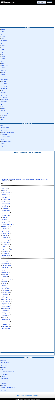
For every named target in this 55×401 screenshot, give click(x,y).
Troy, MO (4, 317)
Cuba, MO (4, 219)
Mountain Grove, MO (7, 279)
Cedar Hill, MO (5, 208)
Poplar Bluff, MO (6, 292)
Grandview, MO (5, 233)
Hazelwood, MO (5, 240)
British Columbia (5, 127)
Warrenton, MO (5, 321)
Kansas (3, 56)
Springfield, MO (5, 313)
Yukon (2, 146)
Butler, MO (4, 197)
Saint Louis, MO (5, 303)
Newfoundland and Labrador (7, 132)
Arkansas (3, 34)
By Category (18, 179)
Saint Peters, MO (6, 305)
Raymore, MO (5, 294)
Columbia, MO (5, 215)
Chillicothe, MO (5, 212)
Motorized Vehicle (5, 380)
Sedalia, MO (5, 310)
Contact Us (23, 395)
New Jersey (3, 81)
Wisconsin (3, 117)
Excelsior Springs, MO (7, 224)
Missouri (3, 72)
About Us (18, 395)
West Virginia (4, 115)
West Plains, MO (6, 328)
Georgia (3, 45)
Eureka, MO (5, 222)
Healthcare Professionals (35, 179)
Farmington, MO (5, 226)
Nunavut (3, 138)
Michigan (3, 67)
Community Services (5, 364)
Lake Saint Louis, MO (7, 265)
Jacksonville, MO (6, 253)
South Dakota (4, 101)
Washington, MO (6, 322)
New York (3, 85)
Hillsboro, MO (5, 246)
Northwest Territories (5, 136)
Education (3, 367)
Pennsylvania (4, 95)
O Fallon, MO (5, 285)
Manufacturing (4, 378)
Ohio (2, 90)
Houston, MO (5, 248)
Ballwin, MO (5, 188)
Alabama (3, 29)
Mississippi (3, 70)
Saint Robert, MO (6, 306)
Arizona (3, 33)
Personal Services (5, 381)
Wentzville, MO (5, 326)
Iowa (2, 54)
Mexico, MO (5, 274)
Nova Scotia (4, 134)
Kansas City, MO (6, 260)
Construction (4, 365)
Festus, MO (4, 230)
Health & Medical (25, 179)
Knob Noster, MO (6, 263)
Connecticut (4, 40)
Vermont (3, 108)
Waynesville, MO (6, 324)
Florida (2, 43)
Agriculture (3, 360)
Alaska (2, 31)
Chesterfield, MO (6, 210)
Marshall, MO (5, 270)
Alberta (2, 125)
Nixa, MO (4, 283)
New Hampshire (4, 79)
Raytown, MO (5, 296)
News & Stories (32, 397)
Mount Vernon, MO (6, 278)
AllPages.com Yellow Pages (8, 179)
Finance (3, 369)
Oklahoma (3, 92)
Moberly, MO (5, 276)
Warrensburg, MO (6, 319)
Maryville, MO (5, 272)
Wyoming (3, 119)
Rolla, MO (4, 297)
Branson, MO (5, 194)
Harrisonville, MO (6, 239)
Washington (3, 112)
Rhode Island (4, 97)
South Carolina (4, 99)
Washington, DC (4, 113)
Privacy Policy (29, 395)
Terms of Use (36, 395)
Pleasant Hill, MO (6, 290)
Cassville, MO (5, 206)
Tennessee (3, 103)
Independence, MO (6, 249)
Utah (2, 106)
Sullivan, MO (5, 315)
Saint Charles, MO (6, 299)
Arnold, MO (4, 187)
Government (4, 373)
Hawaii (2, 47)
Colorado (3, 38)
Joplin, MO (4, 257)
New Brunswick (4, 130)
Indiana (3, 52)
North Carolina (4, 86)
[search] (41, 2)
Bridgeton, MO (5, 196)
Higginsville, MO (5, 244)
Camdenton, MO (6, 199)
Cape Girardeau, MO (7, 203)
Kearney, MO (5, 261)
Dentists (43, 179)
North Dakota (4, 88)
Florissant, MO (5, 231)
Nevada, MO (5, 281)
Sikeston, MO (5, 312)
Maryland (3, 63)
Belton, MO (4, 190)
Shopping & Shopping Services (8, 387)
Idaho (2, 49)
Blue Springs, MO (6, 192)
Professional (4, 383)
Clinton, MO (5, 213)
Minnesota (3, 69)
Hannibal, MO (5, 237)
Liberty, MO (4, 269)
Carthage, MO (5, 204)
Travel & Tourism (5, 390)
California (3, 36)
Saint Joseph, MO (6, 301)
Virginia (3, 110)
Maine (2, 61)
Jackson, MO (5, 251)
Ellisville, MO (5, 221)
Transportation (4, 389)
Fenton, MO (5, 228)
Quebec (3, 143)
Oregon (3, 94)
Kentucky (3, 58)
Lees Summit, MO (6, 267)
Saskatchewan (4, 145)
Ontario (3, 139)
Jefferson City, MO (6, 255)
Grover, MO (4, 235)
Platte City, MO (5, 288)
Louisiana (3, 60)
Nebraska (3, 76)
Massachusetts (4, 65)
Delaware (3, 42)
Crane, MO (4, 217)
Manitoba (3, 129)
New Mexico (4, 83)
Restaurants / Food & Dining (7, 371)
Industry (3, 376)
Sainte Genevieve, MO (7, 308)
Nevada (3, 77)
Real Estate (3, 385)
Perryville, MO (5, 287)
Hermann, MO (5, 242)
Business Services (5, 362)
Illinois (2, 51)
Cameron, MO (5, 201)
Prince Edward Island (6, 141)
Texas (2, 104)
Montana (3, 74)
